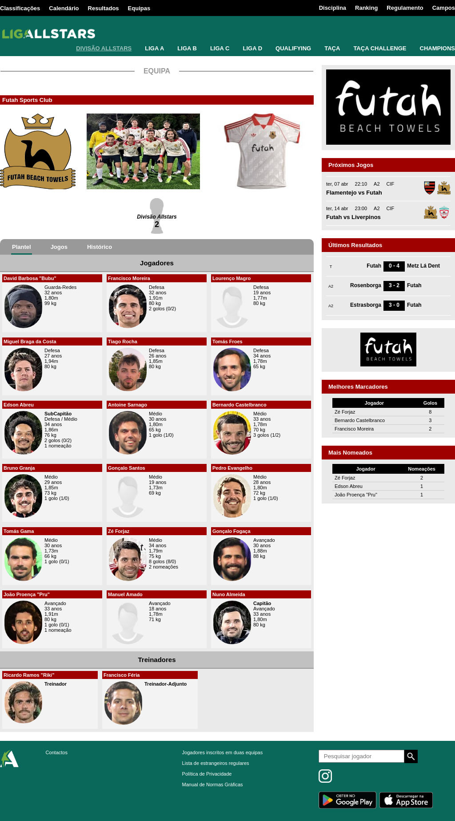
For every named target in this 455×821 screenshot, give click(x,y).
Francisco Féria (122, 675)
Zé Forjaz (118, 531)
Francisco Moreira (129, 278)
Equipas (139, 8)
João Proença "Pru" (27, 594)
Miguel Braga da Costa (30, 341)
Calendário (64, 8)
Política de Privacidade (207, 773)
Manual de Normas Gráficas (212, 784)
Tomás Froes (227, 341)
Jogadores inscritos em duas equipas (222, 752)
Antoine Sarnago (127, 404)
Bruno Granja (19, 468)
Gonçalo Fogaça (231, 531)
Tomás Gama (19, 531)
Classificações (20, 8)
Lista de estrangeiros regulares (215, 763)
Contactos (56, 752)
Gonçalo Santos (126, 468)
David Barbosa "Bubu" (30, 278)
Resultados (103, 8)
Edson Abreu (19, 404)
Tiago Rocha (122, 341)
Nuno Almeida (228, 594)
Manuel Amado (125, 594)
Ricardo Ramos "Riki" (29, 675)
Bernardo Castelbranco (239, 404)
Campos (443, 7)
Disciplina (332, 7)
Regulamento (405, 7)
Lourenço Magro (231, 278)
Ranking (366, 7)
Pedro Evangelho (232, 468)
